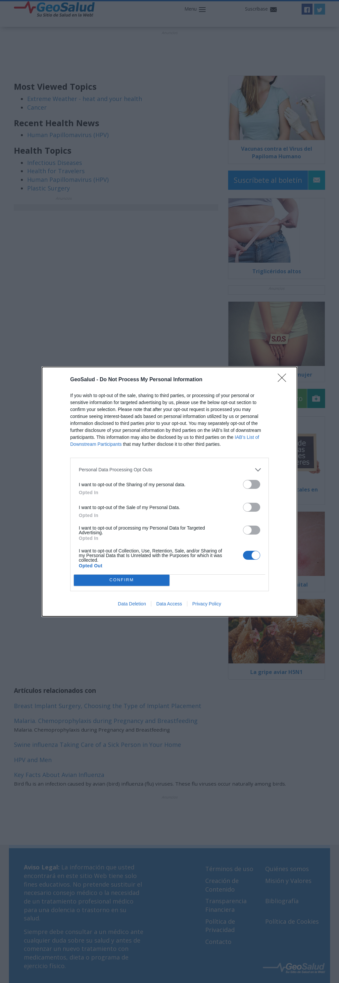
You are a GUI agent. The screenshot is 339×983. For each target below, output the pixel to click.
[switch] (251, 484)
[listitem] (169, 469)
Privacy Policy (206, 603)
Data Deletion (132, 603)
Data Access (169, 603)
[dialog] (169, 491)
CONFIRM (121, 580)
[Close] (284, 380)
